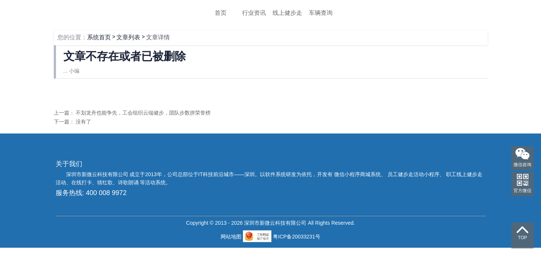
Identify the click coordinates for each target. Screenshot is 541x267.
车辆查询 (321, 13)
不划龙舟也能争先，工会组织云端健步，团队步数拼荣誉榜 (143, 113)
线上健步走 (287, 13)
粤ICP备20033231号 (296, 237)
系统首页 (99, 37)
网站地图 (232, 237)
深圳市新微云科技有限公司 (98, 174)
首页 (221, 13)
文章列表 (128, 37)
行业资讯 (254, 13)
